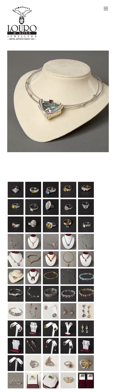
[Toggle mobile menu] (106, 8)
